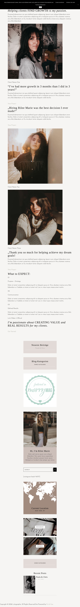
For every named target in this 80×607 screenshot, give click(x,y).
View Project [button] (12, 103)
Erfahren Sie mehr (70, 2)
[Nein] (78, 4)
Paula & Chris (40, 348)
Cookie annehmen (59, 2)
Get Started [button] (12, 331)
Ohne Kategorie (40, 364)
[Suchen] (55, 470)
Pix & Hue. (49, 604)
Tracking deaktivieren (40, 4)
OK (40, 7)
